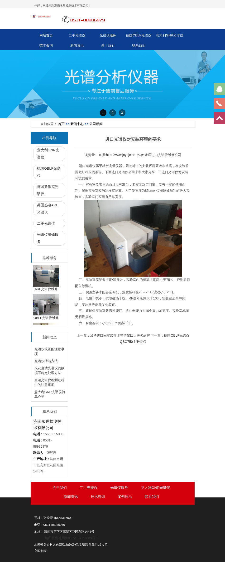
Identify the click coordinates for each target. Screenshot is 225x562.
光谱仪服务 (108, 35)
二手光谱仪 (77, 35)
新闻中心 (77, 124)
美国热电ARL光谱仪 (47, 208)
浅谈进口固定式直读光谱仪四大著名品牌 (120, 335)
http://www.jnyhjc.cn (120, 155)
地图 (48, 538)
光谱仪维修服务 (47, 238)
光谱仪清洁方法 (46, 361)
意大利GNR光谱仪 (169, 35)
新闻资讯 (77, 45)
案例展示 (125, 497)
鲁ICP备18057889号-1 (81, 538)
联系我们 (138, 45)
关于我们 (108, 45)
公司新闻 (96, 124)
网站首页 (46, 35)
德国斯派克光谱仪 (47, 190)
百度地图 (58, 538)
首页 (61, 124)
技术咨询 (46, 45)
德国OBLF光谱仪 (138, 35)
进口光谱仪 (170, 172)
